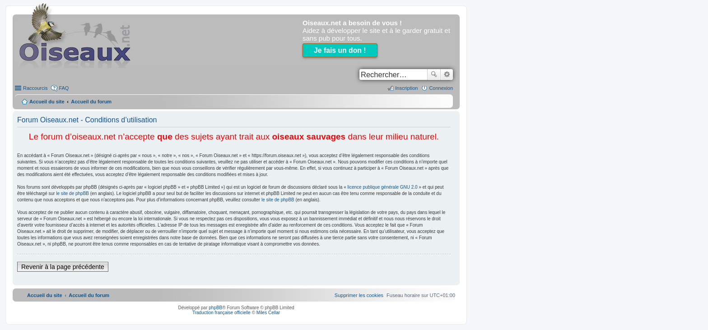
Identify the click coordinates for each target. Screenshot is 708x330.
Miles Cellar (268, 312)
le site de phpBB (72, 193)
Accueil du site (47, 101)
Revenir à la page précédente (62, 266)
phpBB (215, 307)
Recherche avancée (447, 74)
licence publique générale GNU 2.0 (383, 187)
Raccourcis (35, 88)
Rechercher (434, 74)
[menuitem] (359, 295)
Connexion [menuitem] (441, 88)
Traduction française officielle (221, 312)
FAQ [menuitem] (64, 88)
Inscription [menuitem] (406, 88)
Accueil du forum (91, 101)
